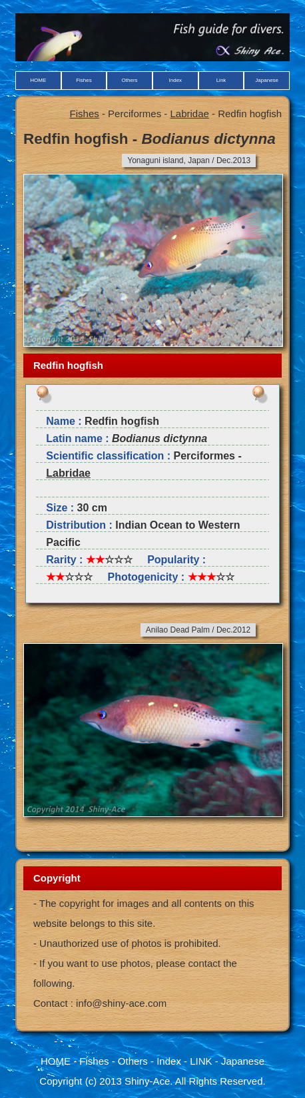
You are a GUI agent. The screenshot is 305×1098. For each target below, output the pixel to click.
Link (221, 80)
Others (130, 80)
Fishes (84, 80)
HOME (38, 80)
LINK (201, 1061)
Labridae (189, 113)
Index (175, 80)
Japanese (266, 80)
